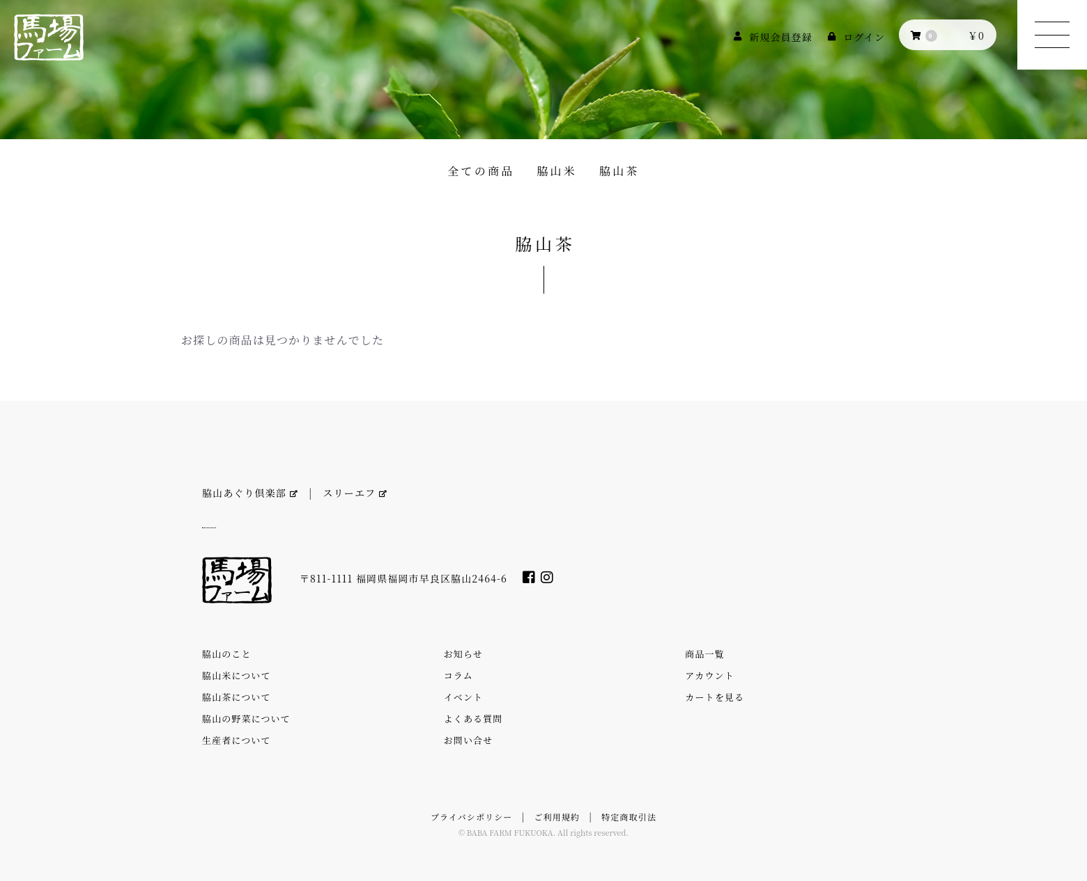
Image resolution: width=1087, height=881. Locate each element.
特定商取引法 (628, 817)
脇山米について (236, 675)
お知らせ (463, 653)
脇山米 (557, 171)
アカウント (709, 675)
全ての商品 (480, 171)
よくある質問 (473, 718)
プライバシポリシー (471, 817)
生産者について (236, 740)
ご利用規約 (557, 817)
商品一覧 (704, 653)
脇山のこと (227, 653)
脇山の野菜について (246, 718)
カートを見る (714, 697)
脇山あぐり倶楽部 (250, 493)
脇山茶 (619, 171)
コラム (458, 675)
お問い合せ (468, 740)
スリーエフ (355, 493)
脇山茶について (236, 697)
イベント (463, 697)
